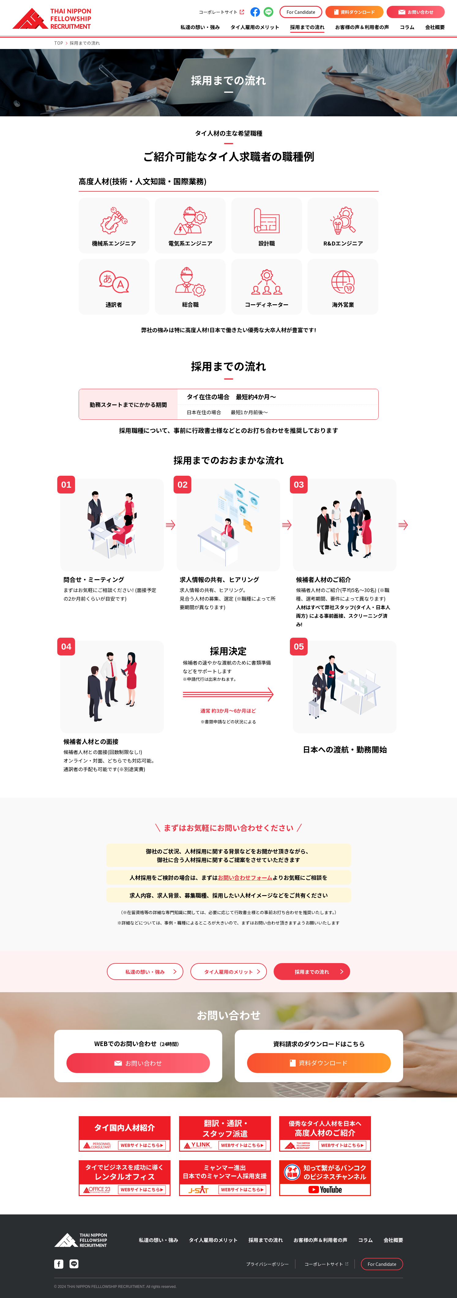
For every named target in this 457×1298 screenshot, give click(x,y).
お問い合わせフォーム (245, 877)
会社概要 (435, 27)
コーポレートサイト (221, 11)
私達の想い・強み (200, 27)
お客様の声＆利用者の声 (362, 27)
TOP (58, 43)
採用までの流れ (307, 27)
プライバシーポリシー (267, 1264)
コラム (407, 27)
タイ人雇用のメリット (254, 27)
